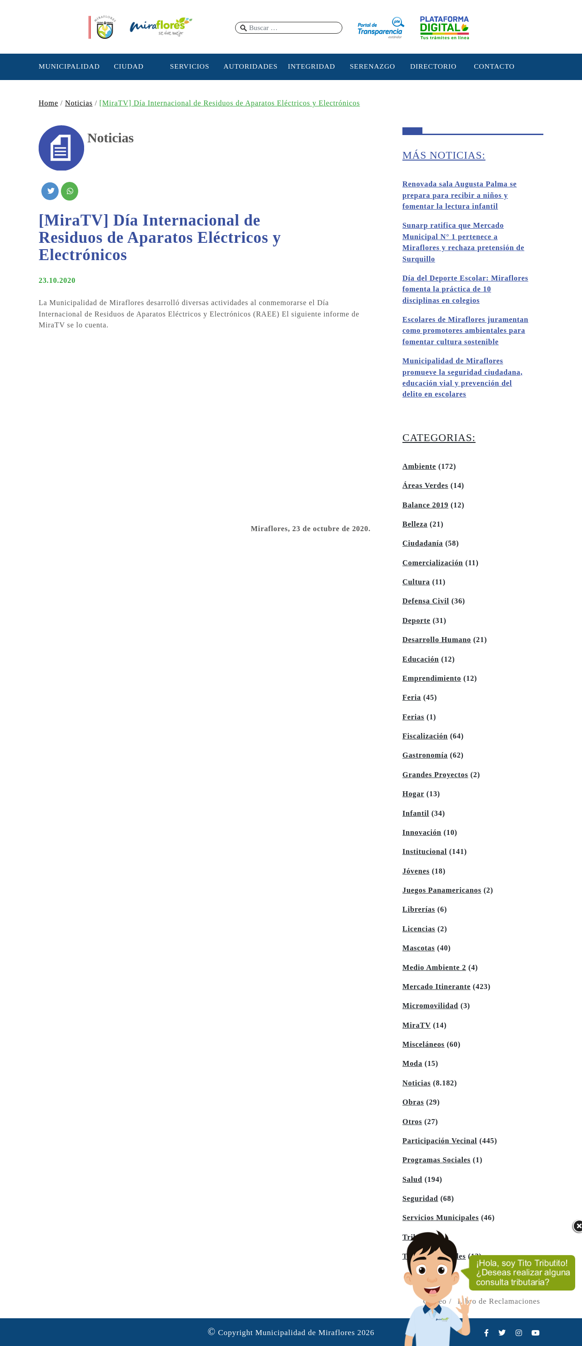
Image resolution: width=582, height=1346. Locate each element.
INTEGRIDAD (311, 66)
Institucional (424, 852)
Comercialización (432, 563)
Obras (413, 1102)
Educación (420, 659)
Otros (412, 1122)
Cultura (416, 582)
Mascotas (418, 948)
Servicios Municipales (440, 1218)
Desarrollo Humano (436, 640)
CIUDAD (128, 66)
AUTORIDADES (250, 66)
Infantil (415, 813)
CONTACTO (494, 66)
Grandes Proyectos (435, 775)
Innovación (422, 833)
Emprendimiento (431, 678)
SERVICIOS (190, 66)
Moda (412, 1064)
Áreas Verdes (425, 486)
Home (48, 103)
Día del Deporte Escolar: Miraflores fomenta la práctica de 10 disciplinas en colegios (465, 289)
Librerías (418, 909)
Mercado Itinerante (436, 987)
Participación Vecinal (439, 1141)
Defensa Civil (425, 601)
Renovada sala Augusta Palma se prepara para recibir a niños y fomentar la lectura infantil (459, 195)
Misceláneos (423, 1044)
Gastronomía (425, 755)
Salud (412, 1179)
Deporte (416, 621)
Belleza (414, 524)
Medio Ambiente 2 (434, 968)
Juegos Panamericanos (442, 890)
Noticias (79, 103)
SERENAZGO (372, 66)
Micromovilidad (430, 1006)
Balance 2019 (425, 505)
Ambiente (419, 466)
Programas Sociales (436, 1160)
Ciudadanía (422, 543)
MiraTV (416, 1025)
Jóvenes (416, 871)
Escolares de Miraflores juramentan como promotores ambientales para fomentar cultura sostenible (465, 331)
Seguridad (420, 1199)
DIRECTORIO (433, 66)
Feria (411, 697)
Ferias (413, 717)
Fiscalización (425, 736)
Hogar (413, 794)
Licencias (418, 929)
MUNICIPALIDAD (68, 66)
